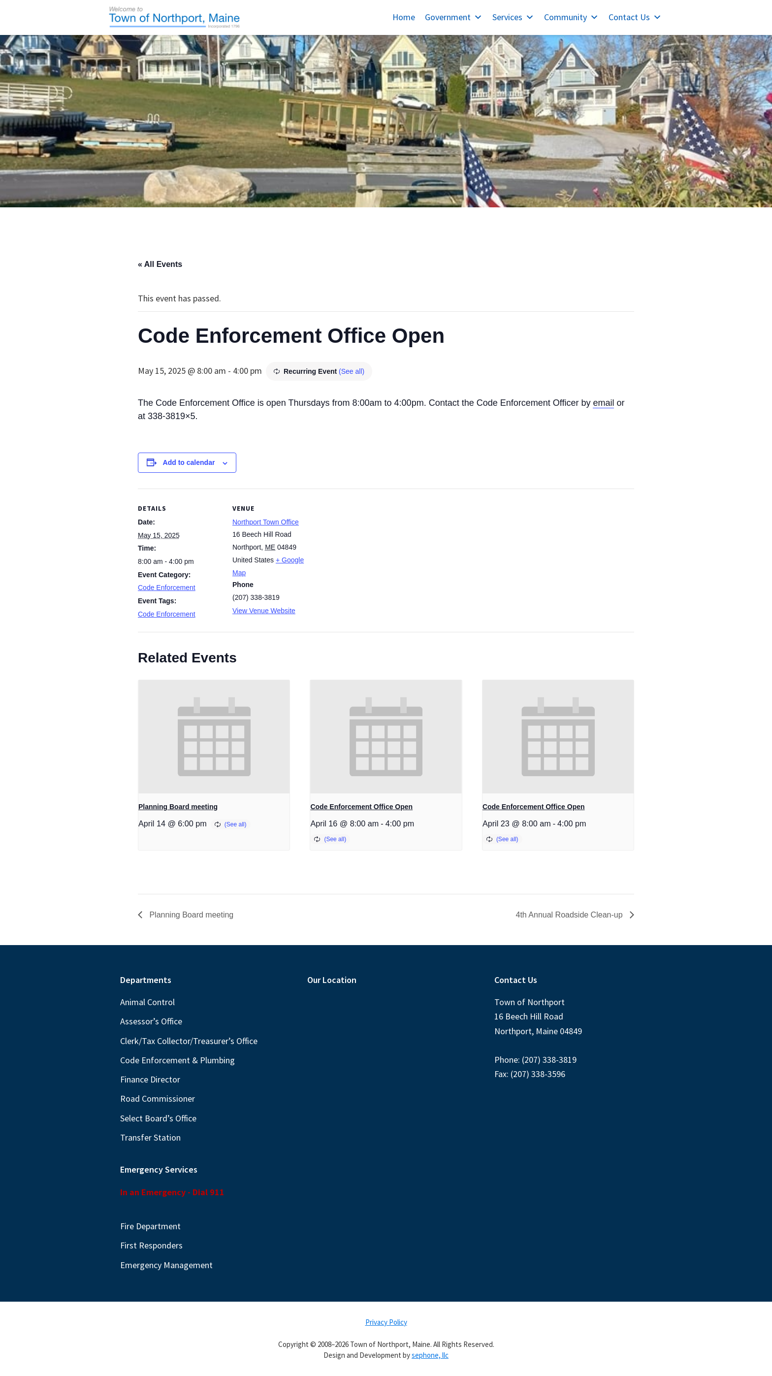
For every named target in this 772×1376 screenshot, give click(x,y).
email (603, 403)
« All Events (160, 264)
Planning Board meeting (178, 807)
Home (403, 17)
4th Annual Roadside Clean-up (570, 915)
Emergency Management (166, 1265)
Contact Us (635, 17)
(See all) (351, 371)
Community (571, 17)
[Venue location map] (379, 557)
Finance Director (150, 1079)
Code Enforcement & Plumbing (177, 1060)
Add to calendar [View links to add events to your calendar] (189, 462)
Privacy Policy (386, 1322)
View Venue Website (263, 611)
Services (513, 17)
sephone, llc (430, 1355)
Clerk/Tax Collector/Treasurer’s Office (188, 1041)
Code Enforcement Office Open (361, 807)
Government (453, 17)
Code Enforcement (166, 587)
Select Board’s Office (158, 1118)
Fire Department (150, 1226)
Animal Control (147, 1002)
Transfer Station (150, 1137)
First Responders (151, 1245)
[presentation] (214, 736)
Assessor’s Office (151, 1021)
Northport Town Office (265, 522)
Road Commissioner (157, 1098)
